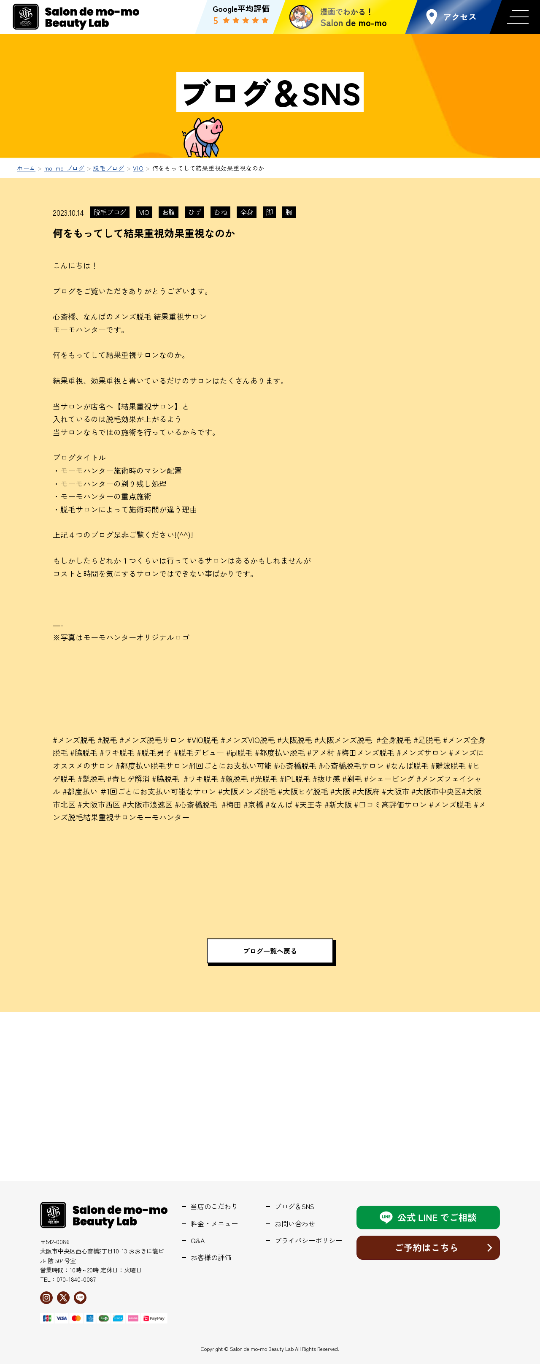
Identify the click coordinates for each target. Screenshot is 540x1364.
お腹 (168, 212)
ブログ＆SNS (294, 1206)
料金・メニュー (214, 1223)
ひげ (194, 212)
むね (220, 212)
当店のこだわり (214, 1206)
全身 (246, 212)
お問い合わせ (295, 1223)
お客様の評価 (211, 1257)
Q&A (198, 1240)
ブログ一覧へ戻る (270, 951)
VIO (144, 212)
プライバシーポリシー (308, 1240)
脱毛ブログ (110, 212)
